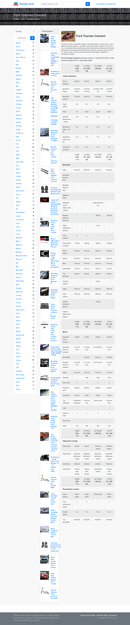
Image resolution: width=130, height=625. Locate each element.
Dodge (18, 129)
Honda (18, 180)
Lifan (17, 227)
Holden (18, 176)
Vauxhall (19, 371)
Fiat (17, 144)
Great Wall (19, 162)
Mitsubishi (19, 270)
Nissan (18, 277)
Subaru (18, 339)
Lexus (18, 223)
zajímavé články (102, 615)
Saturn (18, 320)
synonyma (112, 615)
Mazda (18, 248)
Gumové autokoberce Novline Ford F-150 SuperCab (56, 547)
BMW (17, 72)
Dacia (18, 111)
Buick (18, 82)
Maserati (19, 245)
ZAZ (17, 385)
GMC (17, 158)
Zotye (18, 389)
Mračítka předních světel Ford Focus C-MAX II (54, 366)
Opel (17, 284)
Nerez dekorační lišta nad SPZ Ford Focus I (55, 243)
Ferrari (18, 140)
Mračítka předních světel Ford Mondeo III (54, 278)
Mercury (19, 259)
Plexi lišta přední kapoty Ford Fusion (53, 562)
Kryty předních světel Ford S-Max (54, 533)
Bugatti (18, 79)
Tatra (18, 353)
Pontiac (18, 295)
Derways (19, 126)
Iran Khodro (20, 191)
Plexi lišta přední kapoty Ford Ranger (53, 42)
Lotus (18, 234)
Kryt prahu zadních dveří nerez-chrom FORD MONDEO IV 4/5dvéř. (54, 401)
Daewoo (19, 115)
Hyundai (18, 183)
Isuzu (18, 194)
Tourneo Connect (33, 19)
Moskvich (19, 274)
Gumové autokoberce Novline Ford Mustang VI (56, 191)
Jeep (17, 205)
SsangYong (20, 335)
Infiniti (18, 187)
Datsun (18, 122)
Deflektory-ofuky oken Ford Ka (55, 73)
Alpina (18, 54)
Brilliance (19, 75)
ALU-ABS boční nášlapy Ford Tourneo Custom (54, 175)
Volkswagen (20, 378)
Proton (18, 303)
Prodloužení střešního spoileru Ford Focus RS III (55, 382)
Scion (18, 324)
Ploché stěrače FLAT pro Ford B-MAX (54, 482)
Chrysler (19, 104)
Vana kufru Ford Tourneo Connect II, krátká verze (54, 311)
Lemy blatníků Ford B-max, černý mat (54, 499)
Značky (16, 19)
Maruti (18, 241)
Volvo (18, 382)
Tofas (18, 357)
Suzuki (18, 342)
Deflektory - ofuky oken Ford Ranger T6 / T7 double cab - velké (55, 464)
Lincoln (18, 230)
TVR (17, 364)
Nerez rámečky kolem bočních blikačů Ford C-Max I (54, 516)
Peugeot (19, 288)
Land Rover (20, 220)
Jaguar (18, 202)
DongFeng (19, 133)
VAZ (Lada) (20, 375)
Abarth (18, 43)
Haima (18, 173)
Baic (17, 64)
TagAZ (18, 346)
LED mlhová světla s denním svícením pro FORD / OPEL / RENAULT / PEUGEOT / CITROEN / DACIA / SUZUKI (54, 111)
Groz (17, 165)
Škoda (18, 331)
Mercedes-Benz (21, 256)
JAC (17, 198)
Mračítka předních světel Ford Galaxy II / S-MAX (54, 136)
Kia (17, 209)
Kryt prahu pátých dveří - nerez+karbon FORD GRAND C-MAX (56, 351)
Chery (18, 97)
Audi (17, 61)
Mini (17, 266)
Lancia (18, 216)
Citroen (18, 108)
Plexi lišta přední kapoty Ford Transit (53, 579)
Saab (17, 317)
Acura (18, 46)
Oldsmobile (20, 281)
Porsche (19, 299)
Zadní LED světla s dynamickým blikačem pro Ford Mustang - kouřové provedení (56, 207)
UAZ (17, 367)
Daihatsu (19, 119)
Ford (22, 19)
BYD (17, 86)
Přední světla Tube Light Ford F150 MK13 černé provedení (55, 260)
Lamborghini (20, 212)
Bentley (18, 68)
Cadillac (18, 90)
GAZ (17, 151)
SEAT (18, 328)
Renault (18, 306)
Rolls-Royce (20, 310)
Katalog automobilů (88, 615)
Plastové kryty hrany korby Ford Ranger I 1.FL (54, 422)
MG (17, 263)
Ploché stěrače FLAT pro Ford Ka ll (54, 87)
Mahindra (19, 238)
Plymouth (19, 292)
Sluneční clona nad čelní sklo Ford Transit (54, 226)
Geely (18, 155)
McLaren (19, 252)
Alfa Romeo (20, 50)
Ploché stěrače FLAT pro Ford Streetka (54, 594)
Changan (19, 93)
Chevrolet (19, 101)
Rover (18, 313)
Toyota (18, 360)
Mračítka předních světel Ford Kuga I (54, 294)
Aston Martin (20, 57)
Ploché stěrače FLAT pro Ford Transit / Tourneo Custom (54, 155)
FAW (17, 137)
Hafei (18, 169)
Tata (17, 349)
